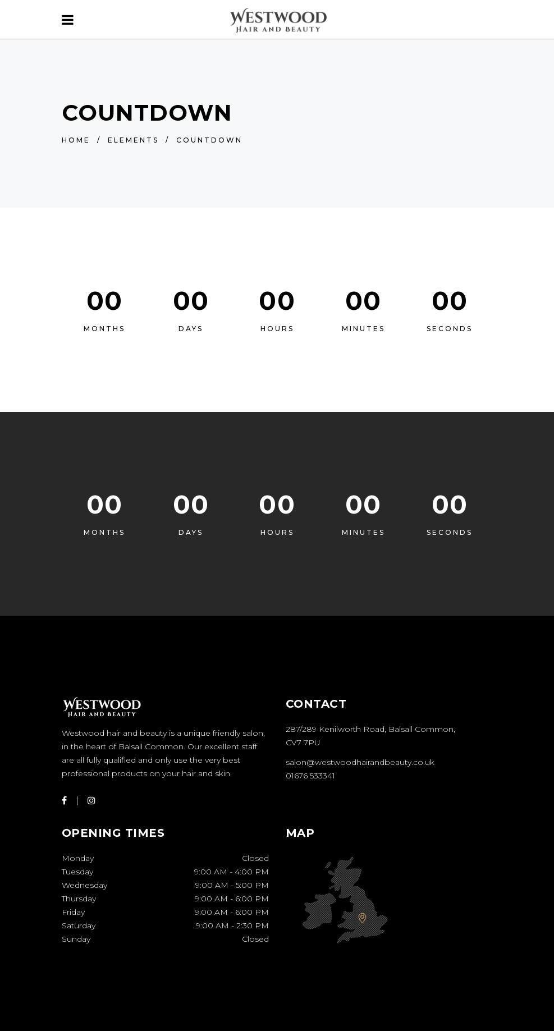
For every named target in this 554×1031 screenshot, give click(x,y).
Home (76, 140)
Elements (133, 140)
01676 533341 (310, 776)
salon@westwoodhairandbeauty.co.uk (360, 762)
